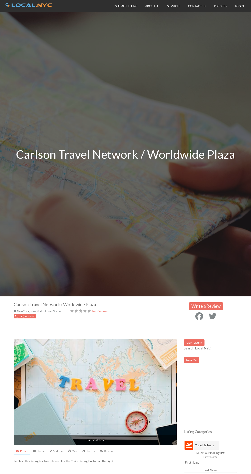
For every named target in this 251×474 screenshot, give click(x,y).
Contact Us (197, 6)
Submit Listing (126, 6)
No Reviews (100, 311)
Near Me (191, 360)
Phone (39, 451)
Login (239, 6)
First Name (210, 457)
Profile (22, 451)
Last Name (210, 470)
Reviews (107, 451)
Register (220, 6)
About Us (152, 6)
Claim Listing (194, 342)
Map (72, 451)
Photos (88, 451)
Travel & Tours (204, 445)
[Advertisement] (217, 399)
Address (56, 451)
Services (173, 6)
